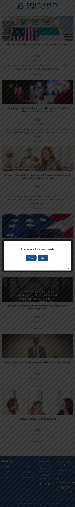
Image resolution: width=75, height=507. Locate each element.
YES (31, 258)
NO (43, 258)
